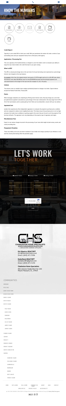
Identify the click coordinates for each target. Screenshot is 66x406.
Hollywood (8, 318)
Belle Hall (6, 287)
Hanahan (7, 315)
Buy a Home (15, 385)
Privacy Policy (33, 388)
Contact (56, 385)
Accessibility (44, 388)
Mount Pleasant (8, 346)
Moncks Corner (8, 343)
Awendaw (6, 284)
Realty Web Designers (54, 391)
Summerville (10, 364)
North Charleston (9, 350)
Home (7, 385)
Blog (49, 385)
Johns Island (8, 328)
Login (33, 386)
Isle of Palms (8, 322)
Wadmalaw (10, 368)
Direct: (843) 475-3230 (26, 263)
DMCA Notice (21, 388)
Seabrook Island (11, 358)
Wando (9, 371)
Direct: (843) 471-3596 (26, 255)
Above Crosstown (8, 290)
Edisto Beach (7, 300)
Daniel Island (7, 297)
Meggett (6, 340)
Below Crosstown (8, 294)
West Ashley (10, 374)
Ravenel (6, 353)
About (43, 385)
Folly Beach (8, 308)
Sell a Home (24, 385)
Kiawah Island (8, 333)
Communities (34, 385)
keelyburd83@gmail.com (27, 261)
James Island (8, 325)
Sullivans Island (12, 361)
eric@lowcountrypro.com (27, 253)
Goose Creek (8, 312)
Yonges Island (11, 377)
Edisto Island (7, 304)
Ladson (6, 336)
